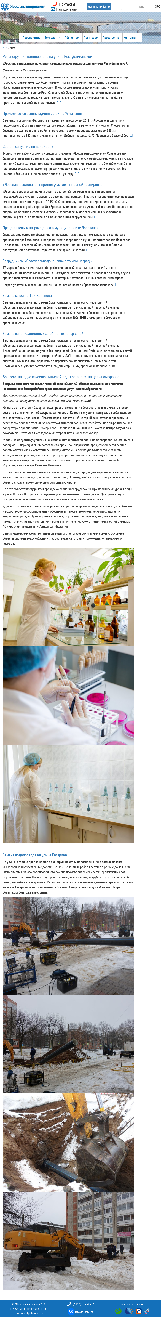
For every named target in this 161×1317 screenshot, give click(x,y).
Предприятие (33, 37)
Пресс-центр (112, 37)
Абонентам (73, 37)
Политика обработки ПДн (29, 1313)
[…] (59, 102)
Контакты (131, 37)
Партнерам (92, 37)
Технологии (54, 37)
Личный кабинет (99, 7)
